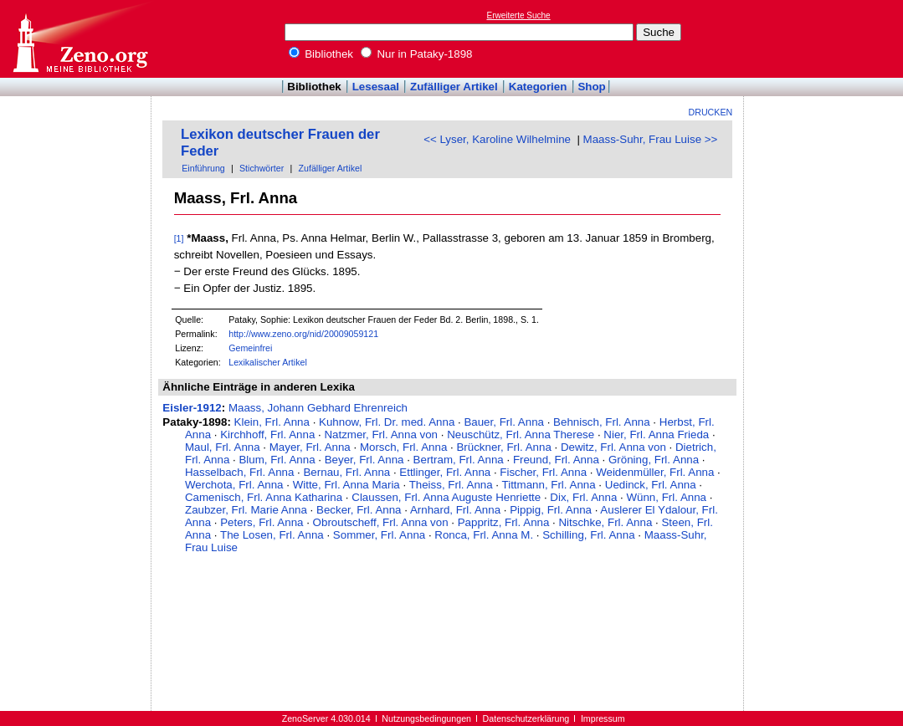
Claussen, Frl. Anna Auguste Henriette (446, 497)
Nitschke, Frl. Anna (605, 522)
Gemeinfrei (250, 348)
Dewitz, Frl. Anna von (613, 447)
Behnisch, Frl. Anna (601, 422)
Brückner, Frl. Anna (503, 447)
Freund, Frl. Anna (556, 459)
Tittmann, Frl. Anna (549, 484)
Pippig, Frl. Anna (551, 510)
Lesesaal (375, 86)
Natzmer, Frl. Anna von (381, 434)
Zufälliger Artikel (454, 86)
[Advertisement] (826, 38)
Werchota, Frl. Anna (234, 484)
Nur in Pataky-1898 (417, 54)
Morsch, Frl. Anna (403, 447)
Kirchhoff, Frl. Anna (267, 434)
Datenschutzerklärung (526, 718)
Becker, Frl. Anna (359, 510)
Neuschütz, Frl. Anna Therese (520, 434)
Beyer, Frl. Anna (364, 459)
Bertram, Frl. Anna (458, 459)
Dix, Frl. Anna (583, 497)
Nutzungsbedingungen (426, 718)
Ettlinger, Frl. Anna (444, 472)
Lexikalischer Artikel (267, 362)
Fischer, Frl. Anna (543, 472)
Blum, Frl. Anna (277, 459)
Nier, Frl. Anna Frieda (656, 434)
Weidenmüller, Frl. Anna (655, 472)
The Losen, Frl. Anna (272, 535)
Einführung (203, 168)
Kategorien (538, 86)
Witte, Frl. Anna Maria (346, 484)
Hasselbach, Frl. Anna (239, 472)
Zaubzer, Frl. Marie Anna (246, 510)
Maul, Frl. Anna (222, 447)
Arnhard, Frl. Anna (455, 510)
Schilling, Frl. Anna (588, 535)
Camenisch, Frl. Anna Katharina (263, 497)
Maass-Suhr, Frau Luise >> (650, 139)
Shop (591, 86)
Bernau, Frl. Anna (346, 472)
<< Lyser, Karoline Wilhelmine (497, 139)
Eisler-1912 (191, 407)
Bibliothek (321, 54)
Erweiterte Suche (519, 15)
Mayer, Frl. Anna (310, 447)
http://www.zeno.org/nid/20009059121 (303, 334)
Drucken (711, 112)
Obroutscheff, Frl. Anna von (381, 522)
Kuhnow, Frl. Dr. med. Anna (386, 422)
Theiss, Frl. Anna (451, 484)
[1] (179, 238)
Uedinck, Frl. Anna (650, 484)
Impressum (603, 718)
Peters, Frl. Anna (261, 522)
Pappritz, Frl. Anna (504, 522)
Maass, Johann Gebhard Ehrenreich (318, 407)
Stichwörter (261, 168)
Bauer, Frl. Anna (504, 422)
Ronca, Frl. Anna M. (483, 535)
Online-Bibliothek (79, 39)
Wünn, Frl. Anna (666, 497)
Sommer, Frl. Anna (379, 535)
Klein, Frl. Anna (272, 422)
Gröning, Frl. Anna (653, 459)
